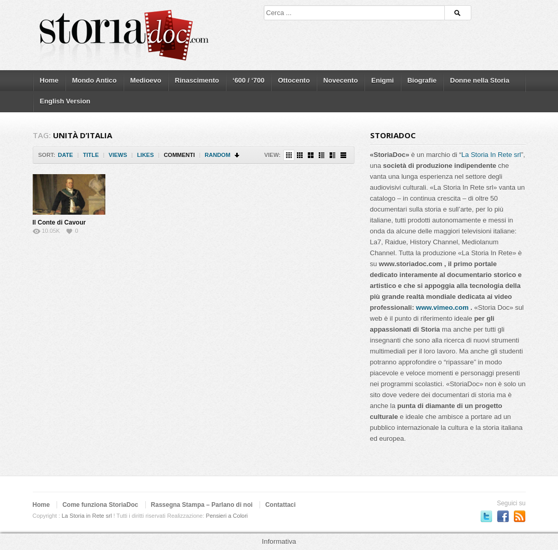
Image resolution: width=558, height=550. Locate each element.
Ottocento (293, 80)
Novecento (340, 80)
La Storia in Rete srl (87, 516)
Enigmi (382, 80)
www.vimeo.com (442, 307)
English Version (65, 101)
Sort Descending (237, 155)
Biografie (422, 80)
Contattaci (280, 504)
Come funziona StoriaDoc (100, 504)
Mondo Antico (94, 80)
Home (49, 80)
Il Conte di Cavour (59, 222)
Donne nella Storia (479, 80)
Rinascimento (197, 80)
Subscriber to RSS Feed (519, 516)
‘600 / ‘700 (248, 80)
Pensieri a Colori (227, 516)
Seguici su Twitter (486, 516)
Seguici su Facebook (503, 516)
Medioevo (145, 80)
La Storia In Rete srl (491, 155)
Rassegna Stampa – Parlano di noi (202, 504)
